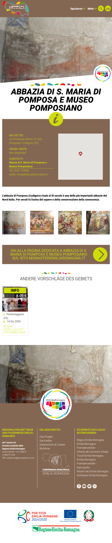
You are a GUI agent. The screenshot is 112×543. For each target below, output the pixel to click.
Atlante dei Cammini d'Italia (92, 451)
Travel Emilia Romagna (90, 455)
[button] (101, 8)
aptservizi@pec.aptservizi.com (20, 458)
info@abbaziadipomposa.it (32, 174)
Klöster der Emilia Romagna (92, 471)
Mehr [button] (92, 8)
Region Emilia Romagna (90, 439)
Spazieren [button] (77, 8)
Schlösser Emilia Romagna (92, 475)
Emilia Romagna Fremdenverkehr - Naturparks (87, 463)
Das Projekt (46, 436)
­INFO (15, 290)
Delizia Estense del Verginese (15, 307)
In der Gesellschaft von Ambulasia (15, 329)
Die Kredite (46, 440)
